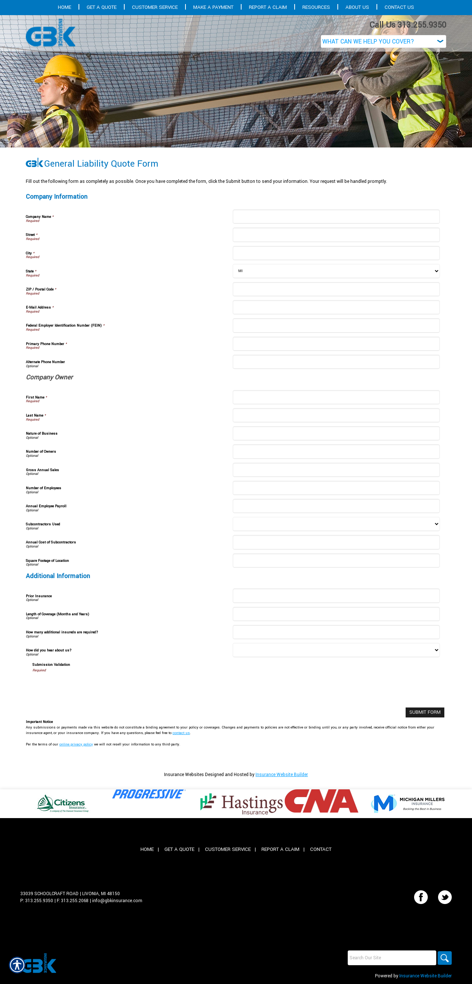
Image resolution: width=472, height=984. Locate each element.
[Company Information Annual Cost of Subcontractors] (336, 542)
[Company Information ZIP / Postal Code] (336, 289)
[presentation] (88, 687)
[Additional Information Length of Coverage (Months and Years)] (336, 614)
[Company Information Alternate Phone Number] (336, 362)
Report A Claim (280, 848)
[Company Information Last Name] (336, 415)
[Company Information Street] (336, 234)
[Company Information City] (336, 253)
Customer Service (228, 848)
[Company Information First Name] (336, 397)
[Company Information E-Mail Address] (336, 307)
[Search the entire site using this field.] (391, 957)
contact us (181, 732)
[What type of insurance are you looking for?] (383, 41)
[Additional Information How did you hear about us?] (336, 650)
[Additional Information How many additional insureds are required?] (336, 632)
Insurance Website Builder (282, 774)
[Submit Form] (425, 712)
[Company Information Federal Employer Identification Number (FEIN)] (336, 325)
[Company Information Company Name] (336, 216)
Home (147, 848)
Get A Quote (179, 848)
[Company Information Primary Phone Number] (336, 344)
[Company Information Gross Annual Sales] (336, 470)
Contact (321, 848)
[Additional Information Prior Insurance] (336, 595)
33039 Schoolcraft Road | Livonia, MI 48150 (70, 893)
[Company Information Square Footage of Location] (336, 560)
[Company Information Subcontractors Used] (336, 524)
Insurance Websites (184, 774)
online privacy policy (76, 743)
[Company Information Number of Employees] (336, 488)
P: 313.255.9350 (36, 900)
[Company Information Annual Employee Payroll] (336, 506)
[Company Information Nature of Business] (336, 433)
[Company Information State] (336, 271)
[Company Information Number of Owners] (336, 451)
